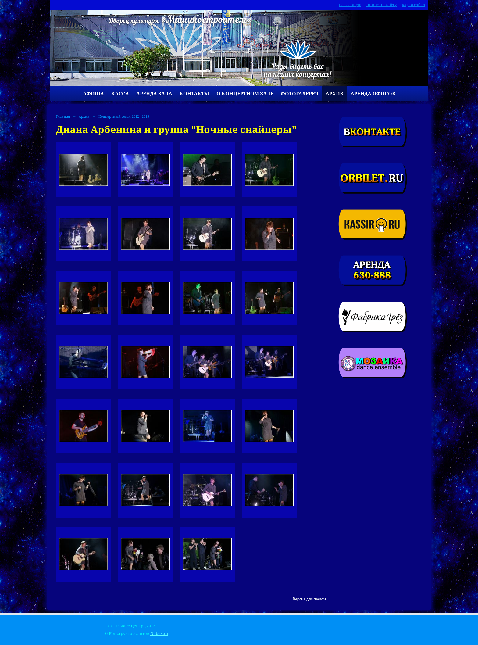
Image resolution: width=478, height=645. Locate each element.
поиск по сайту (381, 4)
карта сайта (413, 4)
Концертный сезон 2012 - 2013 (123, 116)
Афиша (93, 93)
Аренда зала (154, 93)
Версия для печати (309, 599)
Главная (63, 116)
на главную (350, 4)
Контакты (194, 93)
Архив (334, 93)
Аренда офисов (373, 93)
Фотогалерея (299, 93)
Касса (120, 93)
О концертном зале (244, 93)
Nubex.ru (159, 633)
